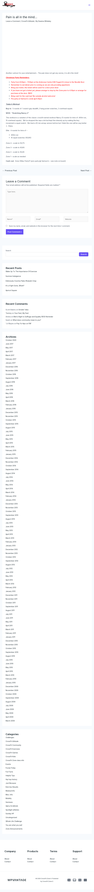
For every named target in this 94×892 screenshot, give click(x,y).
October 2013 (11, 514)
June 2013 (9, 529)
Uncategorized (11, 820)
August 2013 (10, 521)
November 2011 (11, 601)
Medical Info (10, 793)
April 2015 (9, 445)
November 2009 (12, 693)
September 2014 (12, 472)
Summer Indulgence (13, 278)
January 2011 (10, 639)
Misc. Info (9, 797)
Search (8, 253)
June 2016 (9, 392)
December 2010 (12, 643)
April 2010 (9, 674)
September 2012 (12, 563)
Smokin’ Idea (23, 312)
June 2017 (9, 346)
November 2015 (12, 419)
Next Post (86, 171)
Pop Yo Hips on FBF (24, 326)
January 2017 (11, 365)
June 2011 (9, 620)
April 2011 (9, 628)
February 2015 (11, 453)
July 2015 (9, 434)
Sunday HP (10, 816)
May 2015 (9, 441)
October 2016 (11, 377)
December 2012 (12, 552)
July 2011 (9, 616)
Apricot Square (11, 293)
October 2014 (11, 468)
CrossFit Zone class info (15, 763)
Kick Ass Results (12, 789)
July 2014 (9, 479)
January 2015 (11, 457)
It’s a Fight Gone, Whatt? (15, 288)
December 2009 (12, 689)
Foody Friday (11, 770)
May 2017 (9, 350)
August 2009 (10, 704)
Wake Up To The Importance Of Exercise (22, 274)
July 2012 (9, 571)
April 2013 (9, 536)
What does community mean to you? (27, 322)
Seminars (9, 804)
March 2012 (10, 586)
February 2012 (11, 590)
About (7, 861)
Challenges (10, 740)
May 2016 (9, 396)
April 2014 (9, 491)
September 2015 (12, 426)
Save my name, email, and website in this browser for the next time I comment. (39, 228)
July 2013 (9, 525)
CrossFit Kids (11, 759)
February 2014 (11, 498)
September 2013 (12, 518)
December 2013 (12, 506)
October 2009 (11, 696)
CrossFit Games (12, 755)
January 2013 (11, 548)
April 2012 (9, 582)
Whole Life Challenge (14, 824)
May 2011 (9, 624)
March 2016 (10, 403)
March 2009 (10, 723)
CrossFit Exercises (13, 751)
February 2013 (11, 544)
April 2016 (9, 399)
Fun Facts (9, 774)
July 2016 (9, 388)
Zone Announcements (14, 831)
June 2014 (9, 483)
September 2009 (12, 700)
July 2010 (9, 662)
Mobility (9, 801)
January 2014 (11, 502)
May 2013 (9, 533)
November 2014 (12, 464)
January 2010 (11, 685)
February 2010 (11, 681)
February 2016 (11, 407)
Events (8, 766)
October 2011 (11, 605)
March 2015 (10, 449)
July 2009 (9, 708)
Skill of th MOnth (12, 808)
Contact (8, 864)
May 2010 (9, 670)
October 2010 (11, 651)
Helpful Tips (10, 778)
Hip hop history (11, 782)
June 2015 (9, 438)
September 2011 (12, 609)
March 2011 (10, 632)
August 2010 (10, 658)
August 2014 (10, 476)
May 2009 (9, 715)
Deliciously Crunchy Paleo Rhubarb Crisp (21, 283)
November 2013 (12, 510)
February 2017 (11, 361)
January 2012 (10, 594)
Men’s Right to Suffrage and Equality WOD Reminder (34, 319)
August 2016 (10, 384)
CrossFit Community (13, 747)
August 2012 (10, 567)
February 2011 (11, 636)
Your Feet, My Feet (21, 315)
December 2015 (12, 415)
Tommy (9, 315)
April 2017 (9, 354)
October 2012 (11, 559)
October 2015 (11, 422)
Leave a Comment (13, 22)
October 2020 (11, 342)
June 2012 (9, 575)
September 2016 (12, 381)
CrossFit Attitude (28, 22)
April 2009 (9, 719)
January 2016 (11, 411)
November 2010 (12, 647)
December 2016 (12, 369)
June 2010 (9, 666)
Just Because (11, 786)
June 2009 (10, 712)
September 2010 (12, 655)
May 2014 (9, 487)
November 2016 (12, 373)
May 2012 (9, 578)
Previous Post (9, 171)
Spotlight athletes (12, 812)
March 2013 (10, 540)
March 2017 (10, 358)
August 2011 (10, 613)
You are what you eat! (14, 827)
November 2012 (12, 556)
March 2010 (10, 677)
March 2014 (10, 495)
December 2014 (12, 460)
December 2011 (12, 597)
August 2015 (10, 430)
